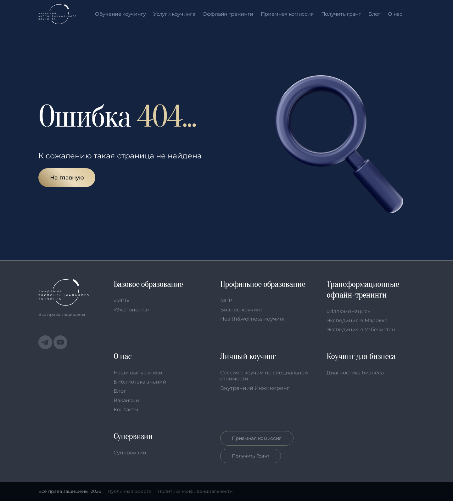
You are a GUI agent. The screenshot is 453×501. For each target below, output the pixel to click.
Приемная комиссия (287, 14)
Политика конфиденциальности (195, 491)
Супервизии (130, 453)
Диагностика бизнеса (355, 373)
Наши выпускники (138, 373)
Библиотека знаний (140, 382)
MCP (226, 301)
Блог (374, 14)
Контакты (126, 410)
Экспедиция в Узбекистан (361, 330)
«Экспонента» (132, 310)
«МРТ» (121, 301)
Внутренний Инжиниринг (254, 388)
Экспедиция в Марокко (357, 320)
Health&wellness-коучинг (253, 319)
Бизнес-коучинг (241, 310)
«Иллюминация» (348, 311)
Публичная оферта (129, 491)
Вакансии (126, 400)
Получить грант (341, 14)
